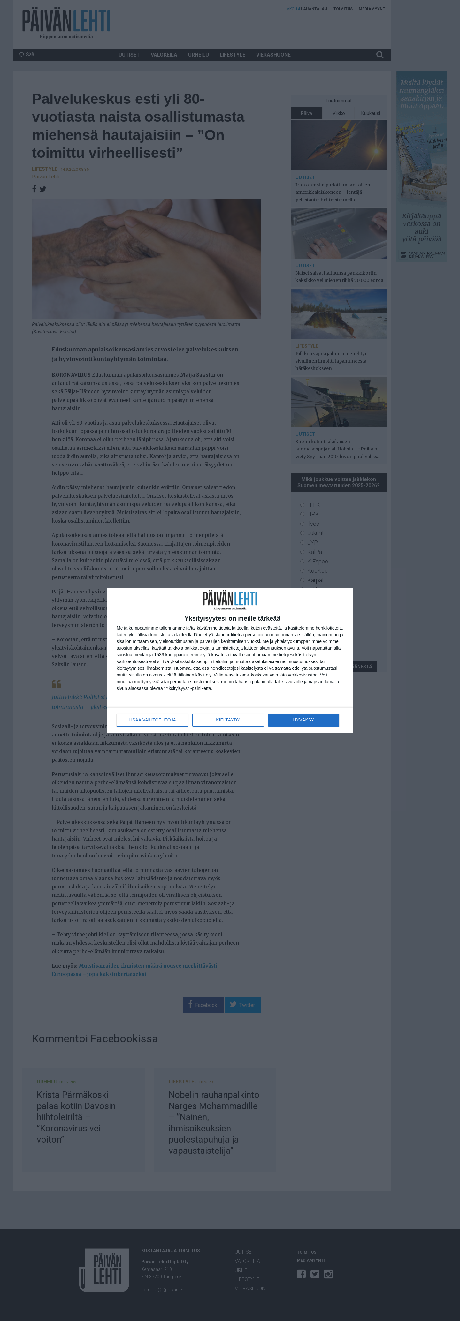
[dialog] (230, 661)
